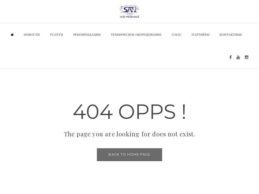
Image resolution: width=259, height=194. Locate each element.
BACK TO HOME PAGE (129, 154)
